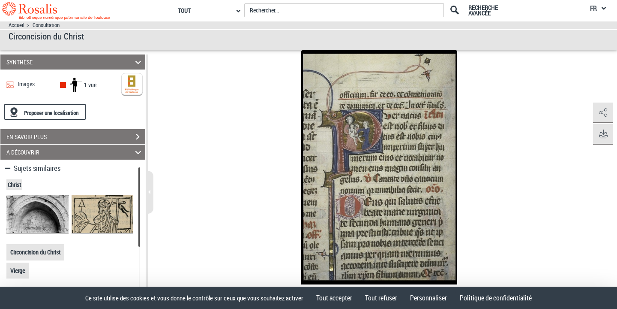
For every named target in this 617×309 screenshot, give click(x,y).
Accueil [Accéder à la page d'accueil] (16, 25)
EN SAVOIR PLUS (75, 137)
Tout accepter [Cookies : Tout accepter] (334, 298)
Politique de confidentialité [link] (496, 298)
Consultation (46, 25)
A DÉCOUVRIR (75, 152)
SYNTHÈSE (75, 62)
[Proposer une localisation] (45, 112)
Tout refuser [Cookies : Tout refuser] (381, 298)
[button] (602, 113)
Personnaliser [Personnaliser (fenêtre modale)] (428, 298)
